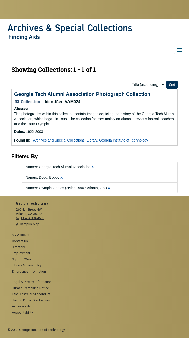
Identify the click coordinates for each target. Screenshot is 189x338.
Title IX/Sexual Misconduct (31, 294)
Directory (18, 247)
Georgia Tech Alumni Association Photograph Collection (82, 94)
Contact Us (20, 241)
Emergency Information (29, 271)
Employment (21, 253)
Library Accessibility (26, 265)
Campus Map (29, 224)
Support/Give (21, 259)
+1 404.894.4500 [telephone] (32, 218)
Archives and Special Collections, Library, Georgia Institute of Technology (90, 140)
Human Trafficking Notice (30, 288)
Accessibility (21, 306)
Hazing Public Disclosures (31, 300)
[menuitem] (96, 235)
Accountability (22, 312)
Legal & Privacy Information (32, 282)
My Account (20, 235)
